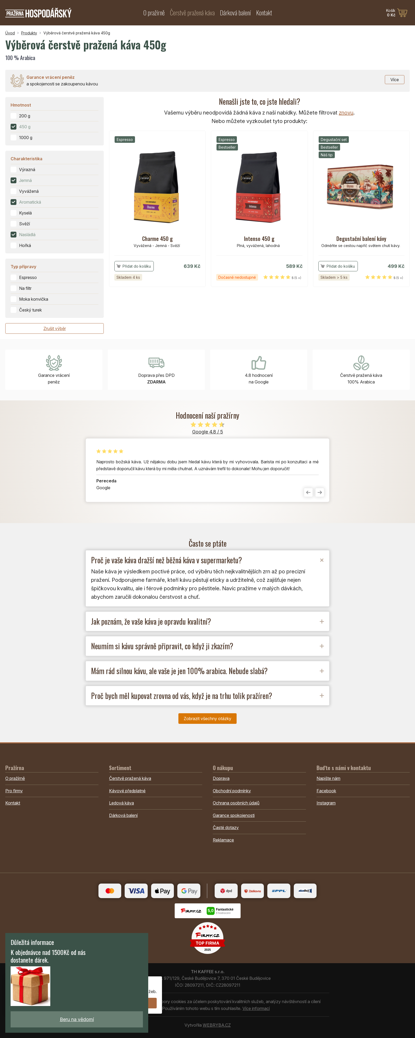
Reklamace (223, 840)
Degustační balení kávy (361, 239)
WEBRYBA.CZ (217, 1025)
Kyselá (25, 213)
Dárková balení (235, 12)
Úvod (10, 33)
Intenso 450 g (259, 239)
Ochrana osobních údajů (236, 803)
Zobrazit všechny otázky (207, 718)
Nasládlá (27, 234)
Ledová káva (121, 803)
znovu (346, 112)
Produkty (29, 33)
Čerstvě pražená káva (192, 12)
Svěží (24, 223)
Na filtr (25, 288)
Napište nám (328, 778)
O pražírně (154, 12)
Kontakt (264, 12)
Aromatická (30, 202)
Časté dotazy (226, 827)
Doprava (221, 778)
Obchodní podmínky (232, 790)
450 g (24, 126)
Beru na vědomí (77, 1019)
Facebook (326, 790)
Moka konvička (33, 299)
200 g (24, 115)
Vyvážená (29, 191)
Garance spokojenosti (234, 815)
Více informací (256, 1008)
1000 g (25, 137)
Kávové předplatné (127, 790)
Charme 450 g (157, 239)
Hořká (25, 245)
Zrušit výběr (54, 328)
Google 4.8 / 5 (207, 432)
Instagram (326, 803)
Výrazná (27, 169)
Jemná (25, 180)
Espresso (28, 277)
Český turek (30, 310)
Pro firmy (14, 790)
